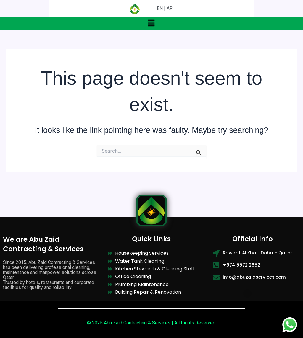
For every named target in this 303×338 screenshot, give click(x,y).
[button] (151, 22)
